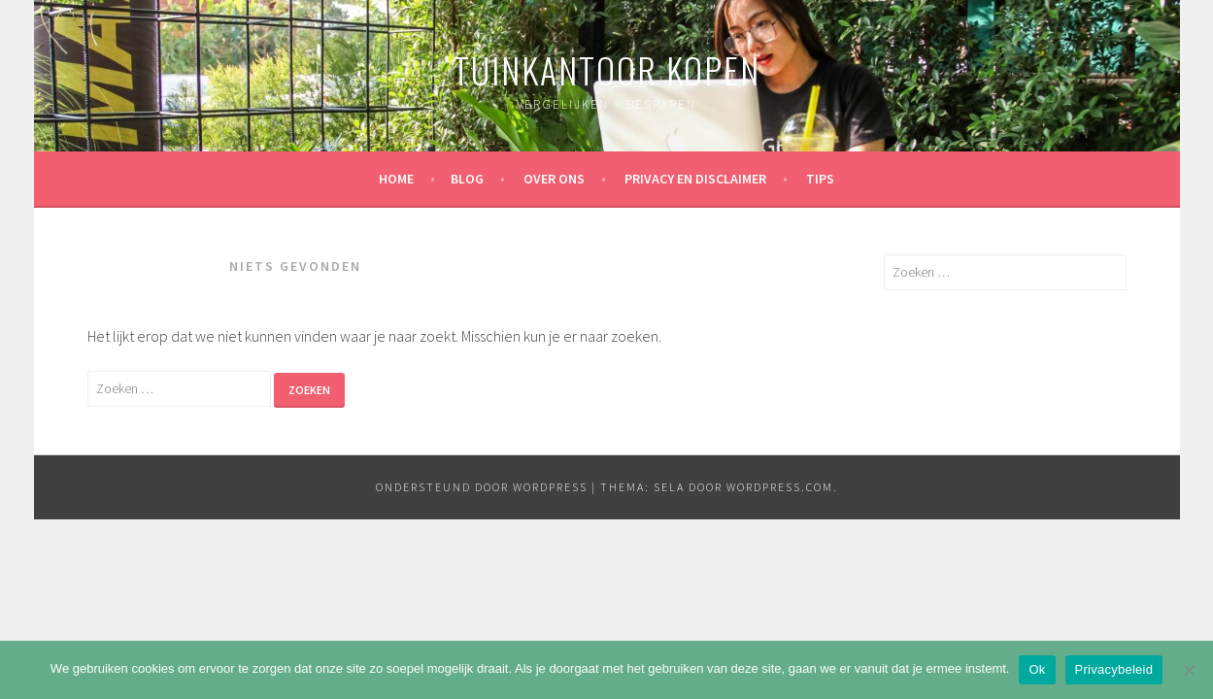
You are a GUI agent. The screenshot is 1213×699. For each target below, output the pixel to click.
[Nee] (1188, 670)
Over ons (554, 178)
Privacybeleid (1114, 669)
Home (396, 178)
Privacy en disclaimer (695, 178)
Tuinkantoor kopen (607, 69)
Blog (467, 178)
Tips (820, 178)
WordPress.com (779, 487)
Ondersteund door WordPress (482, 487)
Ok (1036, 669)
